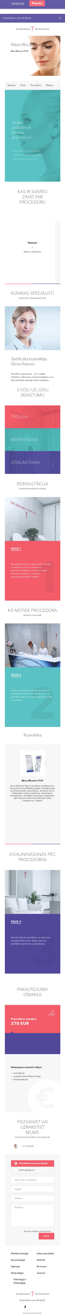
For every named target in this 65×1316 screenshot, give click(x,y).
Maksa (49, 71)
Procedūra (36, 71)
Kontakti (41, 1246)
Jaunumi (41, 1259)
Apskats (11, 71)
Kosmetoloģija (18, 1246)
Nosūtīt (46, 1222)
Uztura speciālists (45, 1239)
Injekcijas (15, 1252)
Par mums (41, 1252)
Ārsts (23, 71)
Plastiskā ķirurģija (19, 1239)
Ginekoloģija (17, 1259)
